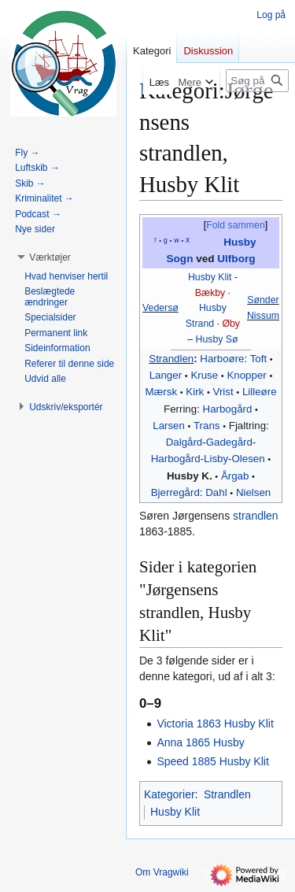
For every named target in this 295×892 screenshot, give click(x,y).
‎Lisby (216, 459)
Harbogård (228, 409)
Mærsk (161, 392)
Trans (207, 425)
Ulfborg (236, 259)
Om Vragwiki (162, 872)
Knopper (246, 375)
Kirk (195, 392)
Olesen (248, 459)
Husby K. (189, 476)
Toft (258, 359)
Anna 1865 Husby (200, 742)
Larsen (169, 425)
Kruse (204, 375)
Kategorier (169, 794)
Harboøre (222, 359)
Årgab (235, 476)
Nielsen (253, 492)
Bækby (210, 292)
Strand (200, 323)
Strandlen (171, 359)
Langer (165, 375)
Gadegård (229, 442)
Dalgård (184, 442)
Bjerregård (175, 492)
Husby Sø (217, 339)
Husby (213, 307)
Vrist (223, 392)
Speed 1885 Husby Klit (212, 761)
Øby (231, 323)
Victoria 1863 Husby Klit (215, 723)
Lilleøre (259, 392)
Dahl (216, 492)
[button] (50, 257)
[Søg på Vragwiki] (257, 80)
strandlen (255, 515)
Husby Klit (209, 277)
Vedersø (160, 307)
